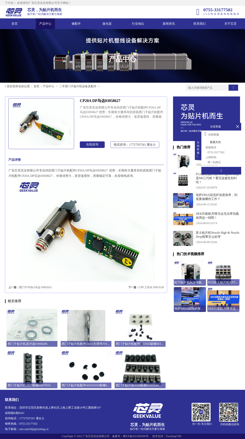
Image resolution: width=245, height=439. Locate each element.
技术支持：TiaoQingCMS (167, 436)
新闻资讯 (169, 23)
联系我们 (200, 23)
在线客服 (211, 134)
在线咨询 (92, 144)
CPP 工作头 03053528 (151, 287)
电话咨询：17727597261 (135, 144)
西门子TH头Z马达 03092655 (35, 287)
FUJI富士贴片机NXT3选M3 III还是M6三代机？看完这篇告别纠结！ (217, 178)
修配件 (76, 23)
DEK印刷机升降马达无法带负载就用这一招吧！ (217, 215)
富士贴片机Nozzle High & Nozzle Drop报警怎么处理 (217, 234)
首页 (14, 23)
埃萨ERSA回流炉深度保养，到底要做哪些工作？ (216, 197)
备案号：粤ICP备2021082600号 (130, 436)
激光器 (107, 23)
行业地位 (138, 23)
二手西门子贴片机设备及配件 (77, 86)
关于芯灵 (230, 23)
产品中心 (45, 23)
